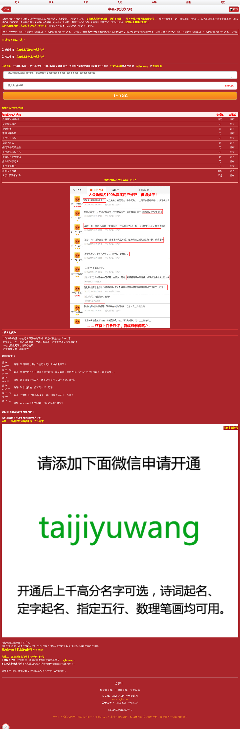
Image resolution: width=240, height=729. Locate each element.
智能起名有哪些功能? (136, 22)
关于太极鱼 (108, 702)
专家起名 (135, 690)
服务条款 (121, 702)
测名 (51, 2)
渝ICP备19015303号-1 (120, 709)
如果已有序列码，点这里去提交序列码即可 (24, 26)
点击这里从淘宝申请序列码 (30, 56)
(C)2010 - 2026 (110, 695)
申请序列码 (121, 690)
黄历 (222, 2)
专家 (85, 2)
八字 (154, 2)
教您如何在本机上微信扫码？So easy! (22, 649)
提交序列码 (106, 690)
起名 (17, 2)
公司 (120, 2)
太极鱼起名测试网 (128, 695)
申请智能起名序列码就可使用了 (120, 180)
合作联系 (133, 702)
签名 (188, 2)
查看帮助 (157, 66)
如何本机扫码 (231, 427)
